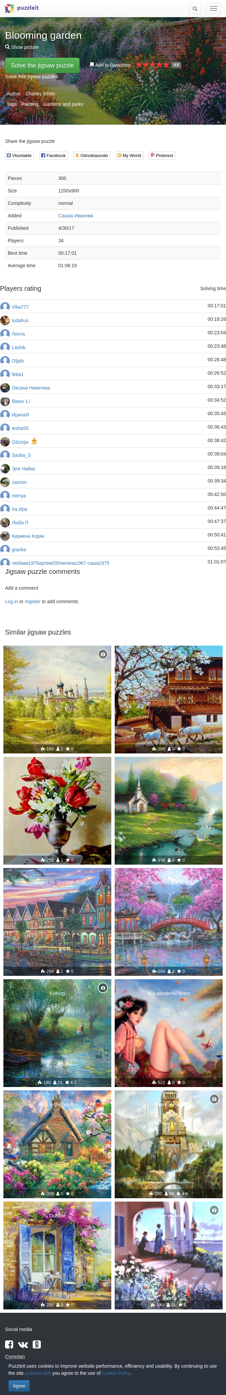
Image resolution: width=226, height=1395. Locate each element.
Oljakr (18, 361)
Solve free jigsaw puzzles (31, 76)
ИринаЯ (20, 414)
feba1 (18, 374)
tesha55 (20, 428)
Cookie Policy (116, 1373)
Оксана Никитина (31, 388)
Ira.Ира (19, 509)
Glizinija (20, 442)
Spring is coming (168, 659)
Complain (15, 1356)
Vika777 (20, 307)
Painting (29, 104)
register (32, 601)
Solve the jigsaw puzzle (42, 65)
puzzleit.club (38, 1373)
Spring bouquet (57, 771)
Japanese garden (168, 882)
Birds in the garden (57, 1104)
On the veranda (168, 1215)
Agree (19, 1386)
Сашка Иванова (75, 215)
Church (168, 771)
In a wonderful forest (168, 993)
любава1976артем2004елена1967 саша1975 (60, 563)
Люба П (20, 522)
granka (19, 549)
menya (19, 495)
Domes (57, 659)
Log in (11, 601)
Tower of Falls (168, 1104)
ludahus (20, 320)
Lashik (18, 347)
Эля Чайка (23, 468)
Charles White (40, 93)
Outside (57, 1215)
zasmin (19, 482)
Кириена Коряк (28, 536)
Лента (18, 334)
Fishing (57, 993)
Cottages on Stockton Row (57, 882)
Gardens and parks (63, 104)
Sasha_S (21, 455)
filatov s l (21, 401)
